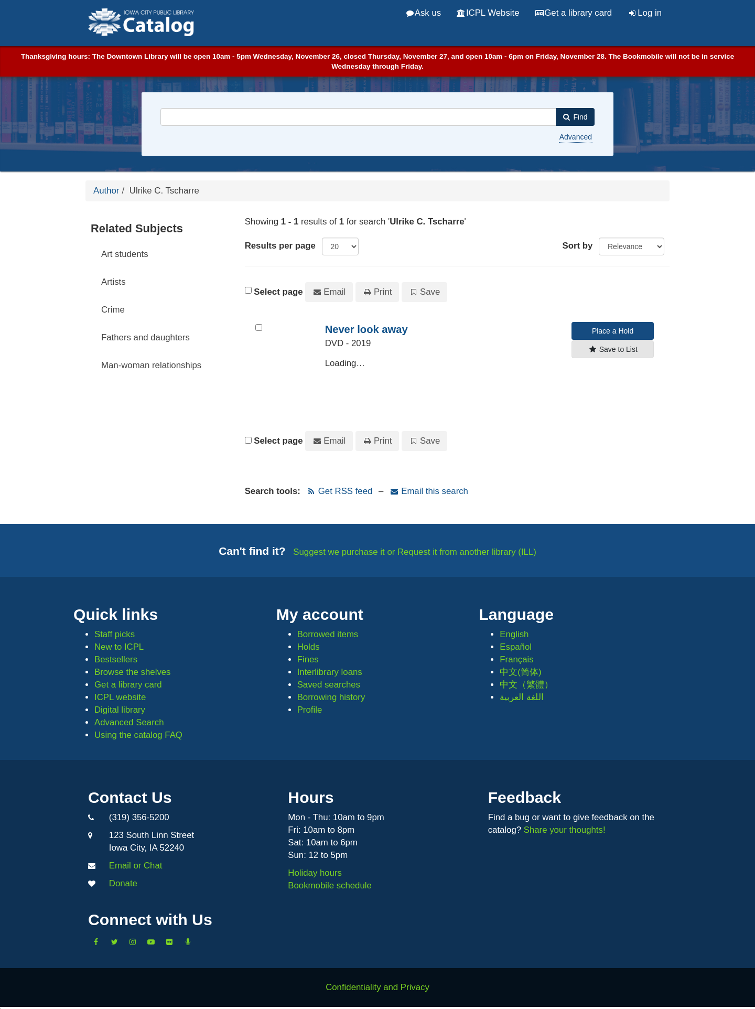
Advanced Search (129, 722)
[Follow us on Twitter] (114, 942)
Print (377, 292)
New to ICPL (119, 647)
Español (516, 647)
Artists (113, 282)
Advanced (575, 137)
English (514, 634)
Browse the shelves (132, 672)
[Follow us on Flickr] (169, 942)
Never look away (366, 329)
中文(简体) (520, 672)
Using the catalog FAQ (138, 735)
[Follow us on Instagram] (133, 942)
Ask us (423, 13)
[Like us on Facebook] (96, 942)
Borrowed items (328, 634)
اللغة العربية (522, 697)
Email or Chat (136, 866)
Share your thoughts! (565, 830)
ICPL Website (488, 13)
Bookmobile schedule (330, 885)
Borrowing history (331, 697)
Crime (113, 310)
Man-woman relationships (151, 365)
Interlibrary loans (329, 672)
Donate (123, 883)
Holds (308, 647)
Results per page (280, 246)
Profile (309, 710)
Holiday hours (315, 873)
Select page (278, 292)
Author (106, 191)
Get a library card (573, 13)
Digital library (119, 710)
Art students (124, 254)
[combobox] (358, 117)
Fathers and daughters (145, 337)
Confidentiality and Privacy (377, 987)
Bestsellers (115, 659)
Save (424, 292)
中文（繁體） (526, 685)
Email (329, 292)
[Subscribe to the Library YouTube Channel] (151, 942)
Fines (308, 659)
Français (516, 659)
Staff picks (114, 634)
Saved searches (328, 685)
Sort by (578, 246)
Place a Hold (612, 331)
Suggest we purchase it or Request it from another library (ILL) (414, 552)
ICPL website (120, 697)
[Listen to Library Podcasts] (188, 942)
